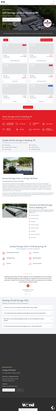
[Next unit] (26, 81)
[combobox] (11, 20)
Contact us (20, 390)
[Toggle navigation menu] (54, 1)
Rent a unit (53, 4)
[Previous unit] (3, 81)
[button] (4, 25)
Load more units (28, 107)
